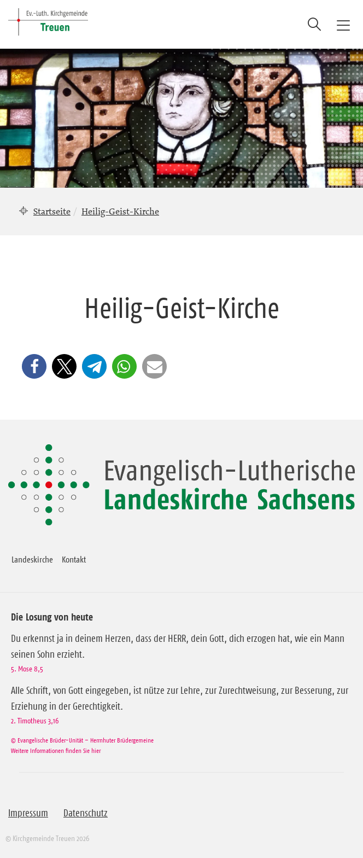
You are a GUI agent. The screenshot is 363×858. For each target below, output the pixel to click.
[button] (34, 366)
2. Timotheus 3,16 (34, 721)
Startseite (52, 211)
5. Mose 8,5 (27, 669)
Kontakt (74, 559)
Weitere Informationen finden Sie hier (56, 750)
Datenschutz (85, 813)
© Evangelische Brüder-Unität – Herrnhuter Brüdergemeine (82, 740)
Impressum (28, 813)
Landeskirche (32, 559)
